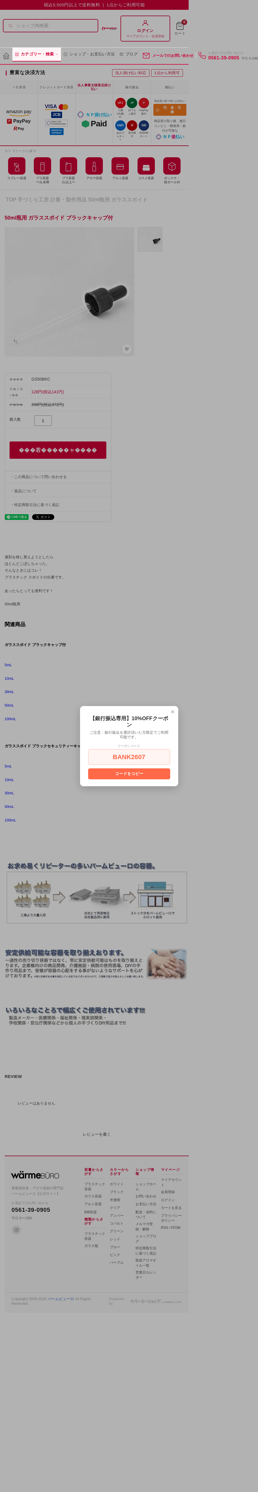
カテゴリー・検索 (37, 54)
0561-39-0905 (223, 57)
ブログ (128, 54)
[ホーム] (6, 56)
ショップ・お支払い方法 (89, 54)
